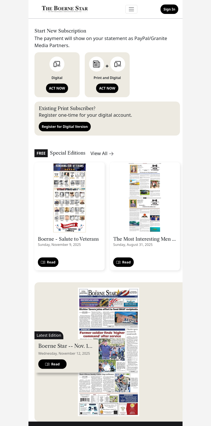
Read (48, 262)
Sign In (169, 9)
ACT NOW (57, 88)
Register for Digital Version (65, 126)
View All (102, 153)
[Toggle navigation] (131, 9)
